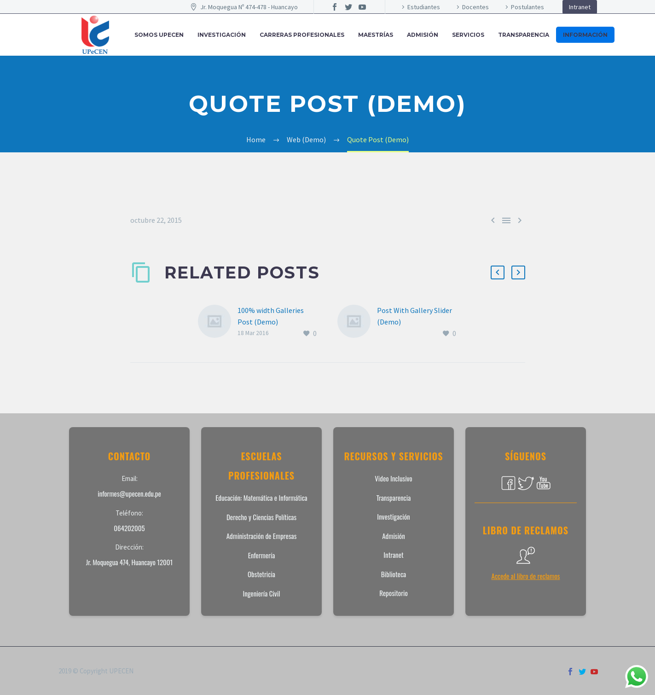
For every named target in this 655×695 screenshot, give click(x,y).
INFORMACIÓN (585, 34)
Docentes (475, 7)
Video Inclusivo (393, 478)
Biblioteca (393, 574)
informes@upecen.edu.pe (129, 493)
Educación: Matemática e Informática (261, 497)
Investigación (393, 516)
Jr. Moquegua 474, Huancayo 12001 (129, 562)
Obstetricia (261, 574)
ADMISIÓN (422, 34)
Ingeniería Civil (261, 593)
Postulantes (527, 7)
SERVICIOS (468, 34)
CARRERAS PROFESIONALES (302, 34)
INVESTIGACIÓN (221, 34)
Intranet (580, 7)
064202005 (129, 528)
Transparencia (523, 34)
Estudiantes (423, 7)
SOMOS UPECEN (159, 34)
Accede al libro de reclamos (526, 576)
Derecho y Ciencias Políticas (261, 517)
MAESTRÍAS (375, 34)
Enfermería (261, 555)
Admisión (393, 536)
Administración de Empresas (261, 536)
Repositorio (393, 593)
